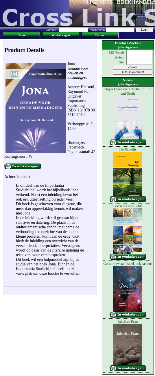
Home (21, 35)
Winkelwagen (60, 35)
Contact (100, 35)
